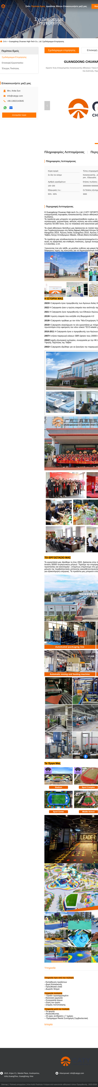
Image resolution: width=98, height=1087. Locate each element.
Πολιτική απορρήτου (18, 1084)
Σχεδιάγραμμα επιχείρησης (62, 50)
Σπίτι (28, 6)
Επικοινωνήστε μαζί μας (75, 6)
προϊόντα (50, 6)
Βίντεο (59, 6)
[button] (47, 105)
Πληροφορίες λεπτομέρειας (64, 152)
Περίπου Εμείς (38, 6)
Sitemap (4, 1084)
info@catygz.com (15, 96)
